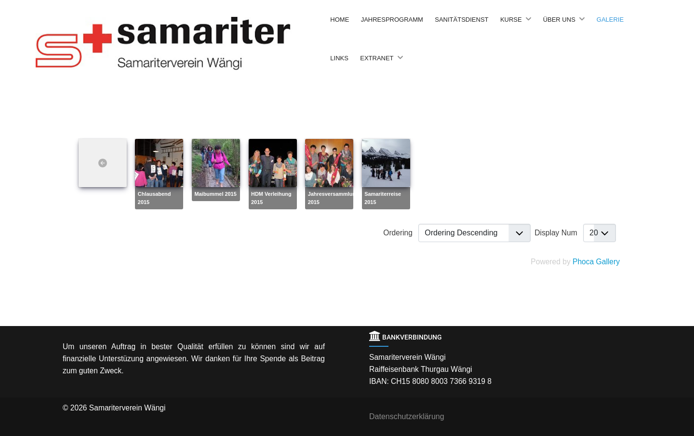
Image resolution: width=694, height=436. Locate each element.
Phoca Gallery (596, 262)
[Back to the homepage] (180, 43)
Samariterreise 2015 (382, 198)
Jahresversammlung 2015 (333, 198)
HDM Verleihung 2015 (271, 198)
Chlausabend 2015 (154, 198)
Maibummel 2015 (215, 194)
